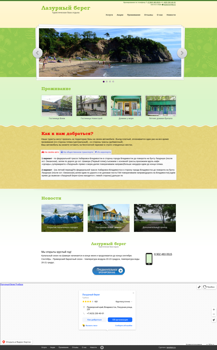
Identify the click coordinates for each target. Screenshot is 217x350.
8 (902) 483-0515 (154, 2)
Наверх (102, 347)
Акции (120, 15)
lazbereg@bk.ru (170, 4)
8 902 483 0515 (163, 254)
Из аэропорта (103, 152)
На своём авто (50, 152)
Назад (37, 53)
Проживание (133, 15)
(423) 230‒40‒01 (170, 2)
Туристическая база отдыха (65, 9)
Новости (171, 15)
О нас (160, 15)
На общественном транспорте (77, 152)
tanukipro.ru (171, 347)
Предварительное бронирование (108, 271)
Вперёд (182, 53)
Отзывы (148, 15)
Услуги (109, 15)
